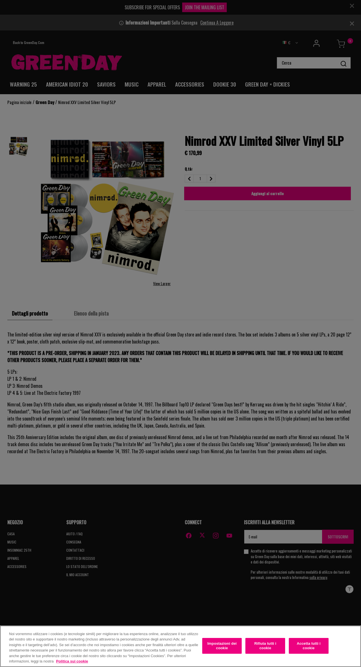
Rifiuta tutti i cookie (265, 646)
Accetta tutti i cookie (308, 646)
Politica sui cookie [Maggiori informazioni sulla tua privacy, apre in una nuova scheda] (72, 662)
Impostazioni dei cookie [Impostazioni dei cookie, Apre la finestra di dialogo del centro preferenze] (222, 646)
